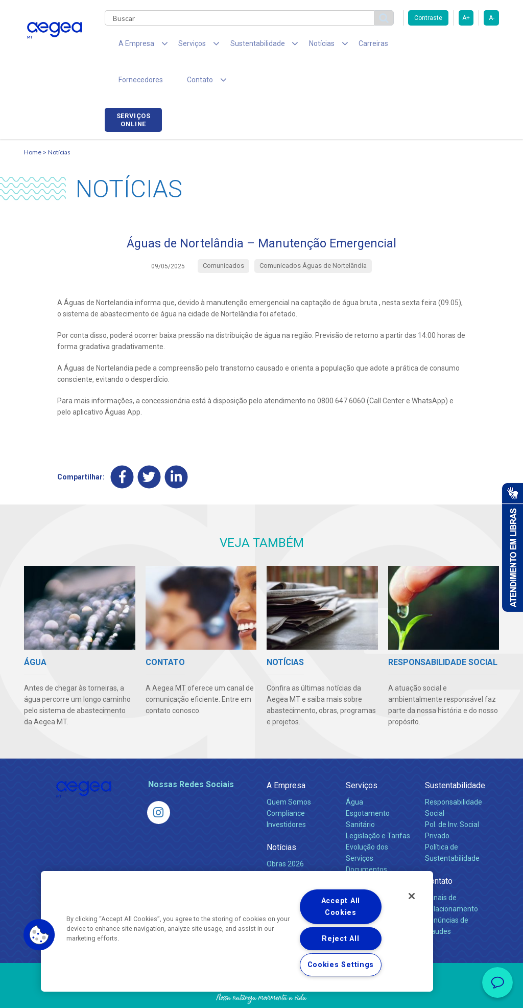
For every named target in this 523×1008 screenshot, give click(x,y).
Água (354, 770)
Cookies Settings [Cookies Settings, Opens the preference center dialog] (340, 964)
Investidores (286, 793)
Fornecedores (397, 46)
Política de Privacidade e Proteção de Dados (261, 993)
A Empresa (286, 754)
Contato (439, 849)
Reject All (340, 938)
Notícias (59, 120)
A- (491, 17)
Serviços (361, 754)
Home (32, 120)
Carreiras (343, 46)
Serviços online (470, 47)
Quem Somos (289, 770)
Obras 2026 (285, 832)
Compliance (286, 781)
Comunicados (289, 843)
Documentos (366, 838)
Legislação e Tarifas (378, 804)
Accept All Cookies (340, 907)
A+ (466, 17)
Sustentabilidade (455, 754)
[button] (39, 935)
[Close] (411, 896)
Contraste (428, 17)
